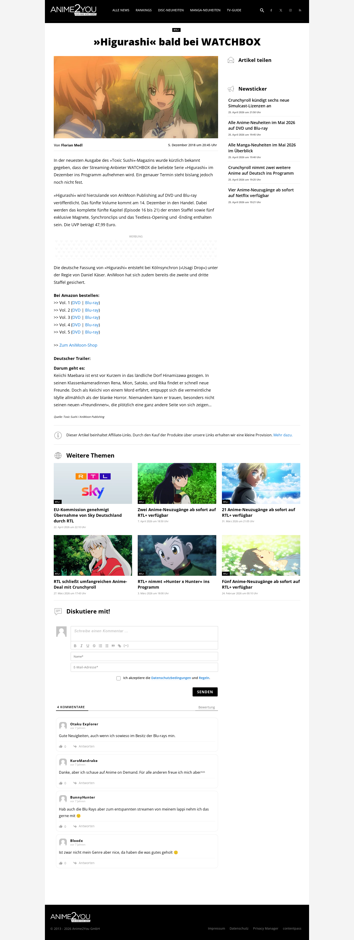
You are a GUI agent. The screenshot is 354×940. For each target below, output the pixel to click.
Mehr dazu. (283, 434)
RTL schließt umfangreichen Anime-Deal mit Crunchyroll (90, 584)
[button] (262, 10)
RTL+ (176, 30)
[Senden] (205, 691)
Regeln (204, 678)
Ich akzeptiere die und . (166, 678)
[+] (126, 645)
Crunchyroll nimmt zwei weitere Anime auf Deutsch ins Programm (261, 170)
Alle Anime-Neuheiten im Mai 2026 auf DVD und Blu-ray (261, 125)
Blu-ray (92, 302)
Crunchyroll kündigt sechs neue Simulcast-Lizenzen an (258, 102)
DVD (76, 302)
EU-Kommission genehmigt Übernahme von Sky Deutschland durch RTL (88, 515)
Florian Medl (72, 145)
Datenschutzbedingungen (171, 678)
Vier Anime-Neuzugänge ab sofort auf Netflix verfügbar (261, 192)
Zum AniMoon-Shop (78, 345)
